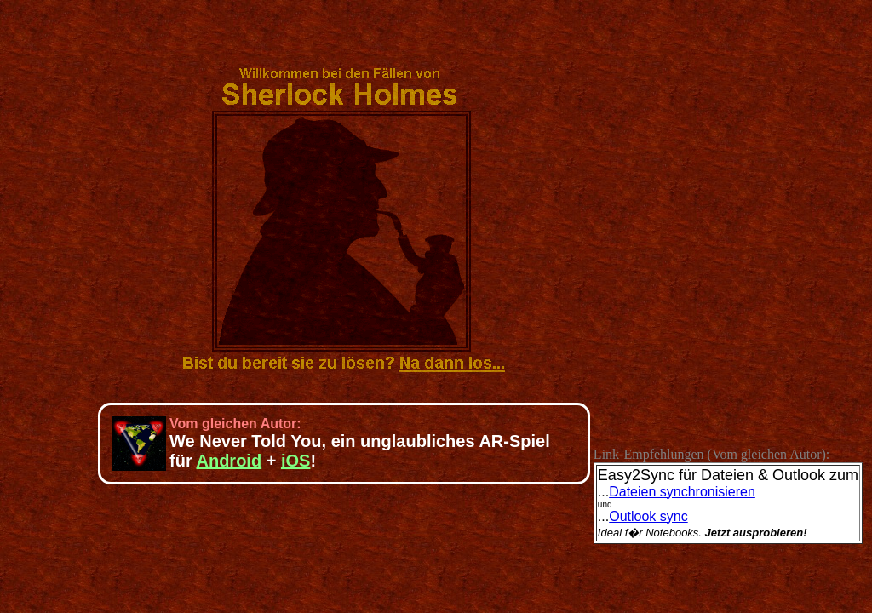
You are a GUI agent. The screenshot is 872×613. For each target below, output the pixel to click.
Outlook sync (648, 516)
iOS (295, 460)
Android (228, 460)
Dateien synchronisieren (682, 491)
